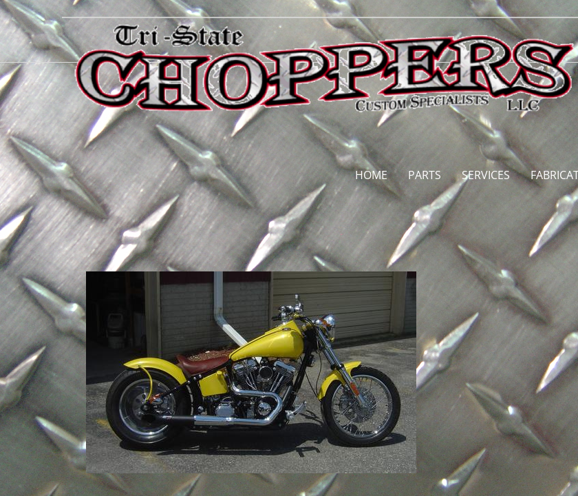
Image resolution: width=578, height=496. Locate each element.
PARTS (424, 175)
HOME (371, 175)
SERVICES (486, 175)
